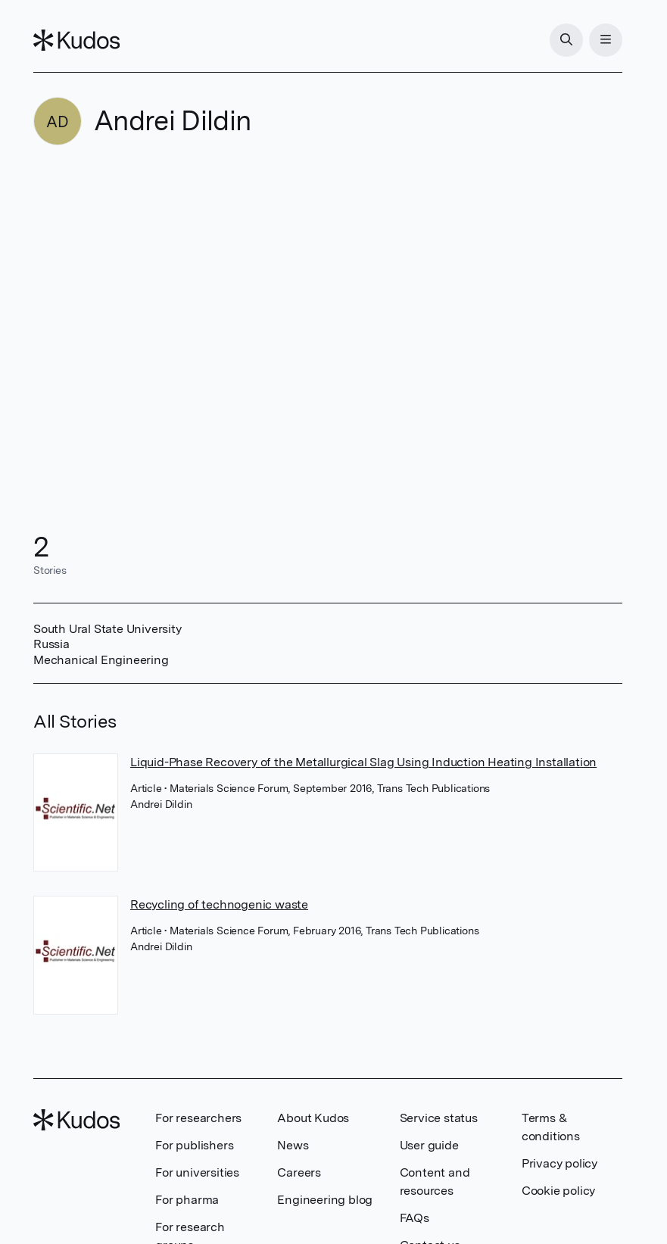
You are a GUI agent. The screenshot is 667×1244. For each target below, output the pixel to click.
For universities (197, 1172)
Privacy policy (559, 1163)
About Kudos (313, 1118)
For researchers (198, 1118)
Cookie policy (558, 1190)
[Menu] (605, 40)
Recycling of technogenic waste (219, 904)
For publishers (194, 1145)
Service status (439, 1118)
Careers (299, 1172)
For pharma (187, 1200)
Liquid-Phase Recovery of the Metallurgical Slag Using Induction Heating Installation (363, 762)
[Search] (566, 40)
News (292, 1145)
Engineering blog (324, 1200)
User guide (429, 1145)
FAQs (414, 1218)
